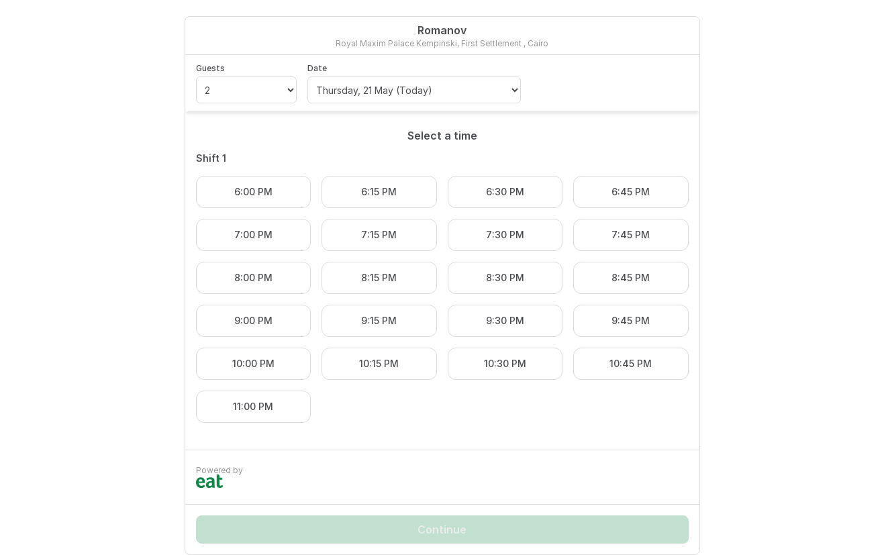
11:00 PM (253, 406)
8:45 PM (630, 277)
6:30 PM (505, 191)
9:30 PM (505, 320)
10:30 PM (505, 363)
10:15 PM (379, 363)
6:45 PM (630, 191)
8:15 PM (379, 277)
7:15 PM (379, 234)
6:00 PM (253, 191)
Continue (442, 529)
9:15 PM (379, 320)
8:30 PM (505, 277)
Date (317, 68)
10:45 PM (630, 363)
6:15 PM (379, 191)
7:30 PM (505, 234)
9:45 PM (630, 320)
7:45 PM (630, 234)
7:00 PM (253, 234)
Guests (210, 68)
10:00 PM (253, 363)
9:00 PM (253, 320)
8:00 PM (253, 277)
